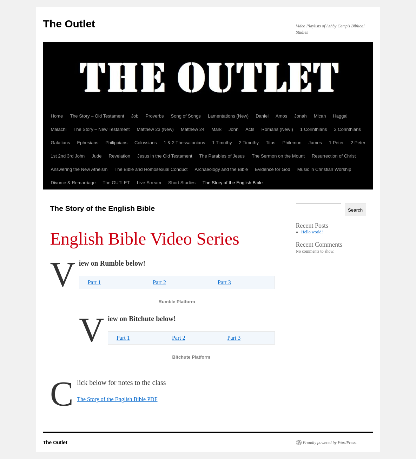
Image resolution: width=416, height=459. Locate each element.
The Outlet (69, 23)
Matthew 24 (192, 129)
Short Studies (182, 182)
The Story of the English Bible (233, 182)
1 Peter (336, 142)
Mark (216, 129)
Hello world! (312, 232)
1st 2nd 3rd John (68, 156)
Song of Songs (186, 116)
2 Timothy (249, 142)
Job (135, 116)
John (233, 129)
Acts (249, 129)
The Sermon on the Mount (278, 156)
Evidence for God (272, 169)
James (315, 142)
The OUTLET (116, 182)
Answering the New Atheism (79, 169)
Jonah (300, 116)
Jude (96, 156)
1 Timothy (222, 142)
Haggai (340, 116)
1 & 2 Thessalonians (184, 142)
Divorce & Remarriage (73, 182)
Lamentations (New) (228, 116)
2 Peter (358, 142)
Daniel (262, 116)
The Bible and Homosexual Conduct (150, 169)
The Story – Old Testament (97, 116)
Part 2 (159, 282)
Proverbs (155, 116)
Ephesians (87, 142)
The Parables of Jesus (222, 156)
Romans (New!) (277, 129)
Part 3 (224, 282)
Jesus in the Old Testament (164, 156)
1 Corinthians (313, 129)
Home (57, 116)
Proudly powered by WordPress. (330, 442)
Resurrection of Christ (334, 156)
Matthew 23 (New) (155, 129)
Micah (320, 116)
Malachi (59, 129)
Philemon (292, 142)
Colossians (145, 142)
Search (355, 210)
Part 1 (94, 282)
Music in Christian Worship (324, 169)
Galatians (60, 142)
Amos (281, 116)
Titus (271, 142)
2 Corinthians (347, 129)
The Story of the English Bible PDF (117, 399)
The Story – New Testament (101, 129)
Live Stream (149, 182)
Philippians (116, 142)
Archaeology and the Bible (221, 169)
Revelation (119, 156)
